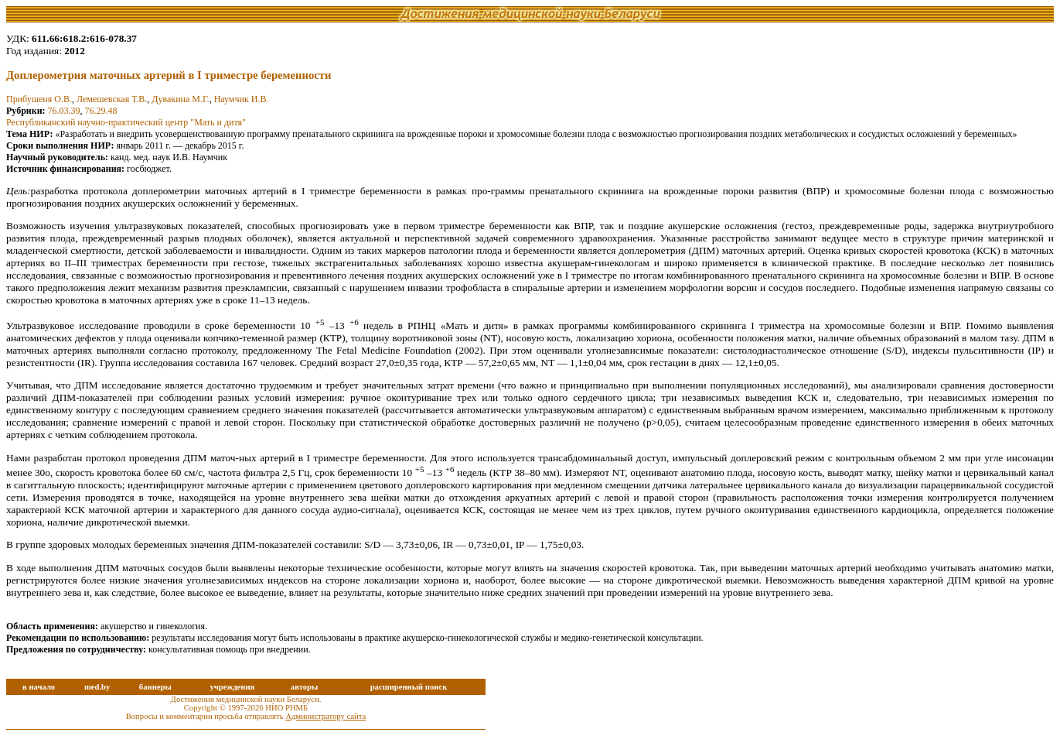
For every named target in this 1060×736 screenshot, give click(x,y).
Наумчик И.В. (241, 99)
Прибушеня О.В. (39, 99)
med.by (97, 687)
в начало (38, 687)
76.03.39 (64, 110)
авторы (305, 687)
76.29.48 (101, 110)
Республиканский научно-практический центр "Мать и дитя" (126, 122)
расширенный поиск (409, 687)
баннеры (155, 687)
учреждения (232, 687)
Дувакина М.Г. (180, 99)
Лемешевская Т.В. (112, 99)
